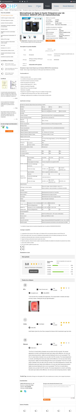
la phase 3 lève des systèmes (7, 22)
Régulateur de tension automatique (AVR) (8, 32)
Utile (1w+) (33, 348)
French (74, 1)
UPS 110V (3, 45)
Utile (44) (33, 327)
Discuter (51, 40)
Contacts (56, 6)
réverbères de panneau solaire (7, 56)
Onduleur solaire (4, 29)
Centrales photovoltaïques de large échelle (8, 53)
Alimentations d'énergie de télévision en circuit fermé (8, 26)
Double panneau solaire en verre (7, 50)
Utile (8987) (46, 293)
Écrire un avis (33, 271)
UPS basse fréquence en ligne (7, 20)
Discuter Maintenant (68, 6)
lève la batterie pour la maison (52, 376)
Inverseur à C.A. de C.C (5, 48)
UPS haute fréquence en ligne (15, 10)
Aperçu (30, 6)
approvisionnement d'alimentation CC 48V (8, 36)
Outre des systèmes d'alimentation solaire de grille (8, 42)
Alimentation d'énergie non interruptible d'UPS (36, 376)
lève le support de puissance (64, 376)
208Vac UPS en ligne (5, 39)
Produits (47, 6)
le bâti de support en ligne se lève (7, 17)
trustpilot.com (34, 293)
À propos (38, 6)
